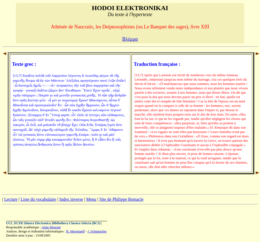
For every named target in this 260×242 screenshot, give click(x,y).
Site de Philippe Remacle (121, 199)
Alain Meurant (51, 227)
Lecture (10, 199)
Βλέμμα (130, 39)
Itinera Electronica (37, 223)
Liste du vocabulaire (38, 199)
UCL (9, 223)
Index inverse (71, 199)
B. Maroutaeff (75, 231)
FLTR (18, 223)
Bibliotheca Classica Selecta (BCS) (76, 223)
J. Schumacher (97, 231)
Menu (91, 199)
